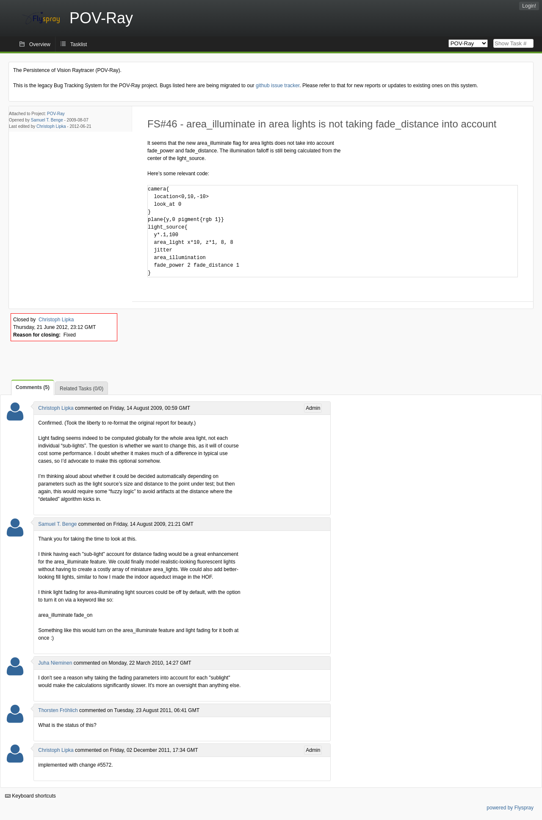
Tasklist (78, 44)
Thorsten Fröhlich (57, 710)
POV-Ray (56, 113)
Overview (39, 44)
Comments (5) (33, 387)
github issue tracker (277, 85)
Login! (529, 6)
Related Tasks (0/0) (81, 389)
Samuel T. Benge (47, 120)
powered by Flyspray (510, 808)
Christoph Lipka (51, 126)
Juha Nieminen (55, 663)
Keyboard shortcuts (30, 796)
